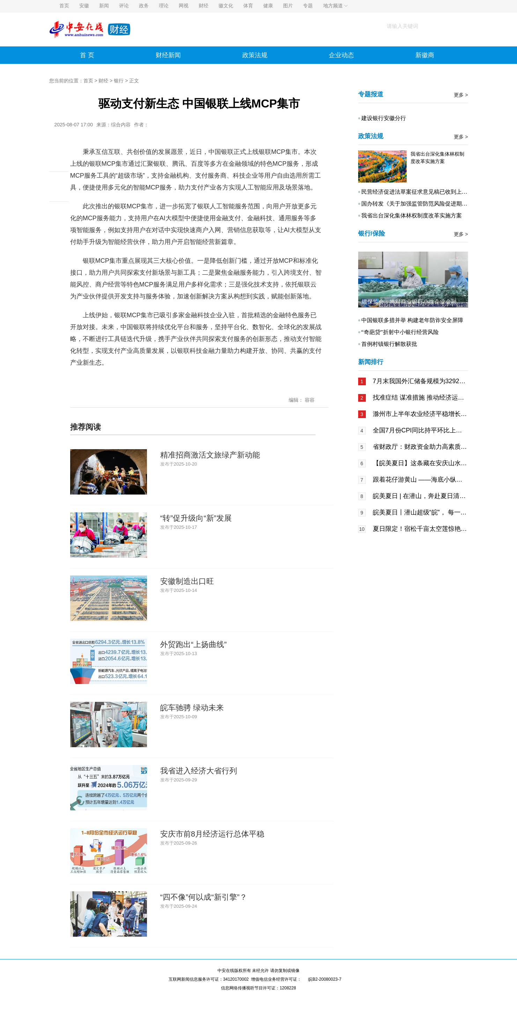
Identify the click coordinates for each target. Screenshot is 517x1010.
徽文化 (226, 5)
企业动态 (341, 55)
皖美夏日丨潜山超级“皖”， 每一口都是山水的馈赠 (420, 512)
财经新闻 (168, 55)
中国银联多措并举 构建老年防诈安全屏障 (412, 320)
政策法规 (254, 55)
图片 (288, 5)
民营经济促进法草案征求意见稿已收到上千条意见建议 (428, 192)
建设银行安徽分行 (383, 118)
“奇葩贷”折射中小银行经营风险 (400, 332)
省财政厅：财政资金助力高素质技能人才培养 (420, 446)
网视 (184, 5)
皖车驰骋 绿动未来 (192, 707)
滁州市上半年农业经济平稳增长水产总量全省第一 (420, 413)
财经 (203, 5)
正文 (134, 80)
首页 (64, 5)
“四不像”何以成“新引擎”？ (203, 897)
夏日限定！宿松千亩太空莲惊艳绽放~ (420, 528)
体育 (248, 5)
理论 (164, 5)
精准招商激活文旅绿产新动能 (210, 455)
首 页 (87, 55)
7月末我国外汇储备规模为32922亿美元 (420, 381)
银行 (119, 80)
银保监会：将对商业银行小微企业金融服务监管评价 (426, 302)
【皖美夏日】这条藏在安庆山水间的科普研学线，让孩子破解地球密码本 (420, 463)
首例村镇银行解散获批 (389, 344)
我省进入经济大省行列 (198, 770)
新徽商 (424, 55)
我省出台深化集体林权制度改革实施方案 (411, 215)
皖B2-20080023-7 (324, 979)
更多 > (461, 95)
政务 (144, 5)
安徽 (84, 5)
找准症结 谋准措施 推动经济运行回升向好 (420, 397)
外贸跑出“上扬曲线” (193, 644)
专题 (308, 5)
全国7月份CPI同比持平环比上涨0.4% (420, 430)
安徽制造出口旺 (187, 581)
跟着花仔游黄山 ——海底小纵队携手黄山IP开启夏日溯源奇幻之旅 (420, 479)
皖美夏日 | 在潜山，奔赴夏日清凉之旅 (420, 495)
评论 (124, 5)
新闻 (104, 5)
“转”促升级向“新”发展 (196, 518)
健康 (268, 5)
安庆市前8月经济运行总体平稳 (212, 834)
